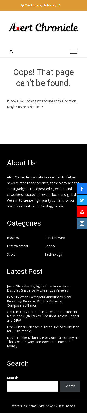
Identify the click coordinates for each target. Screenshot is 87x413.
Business (13, 238)
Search (12, 377)
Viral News (46, 406)
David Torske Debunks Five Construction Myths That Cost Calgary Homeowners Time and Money (42, 341)
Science (50, 246)
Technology (53, 254)
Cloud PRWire (55, 238)
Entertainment (17, 246)
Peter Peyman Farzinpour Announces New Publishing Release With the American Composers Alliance (39, 301)
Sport (11, 254)
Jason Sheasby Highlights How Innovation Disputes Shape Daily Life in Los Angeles (38, 288)
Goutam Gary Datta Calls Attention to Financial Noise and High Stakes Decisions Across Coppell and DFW (43, 316)
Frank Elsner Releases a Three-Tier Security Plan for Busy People (43, 329)
